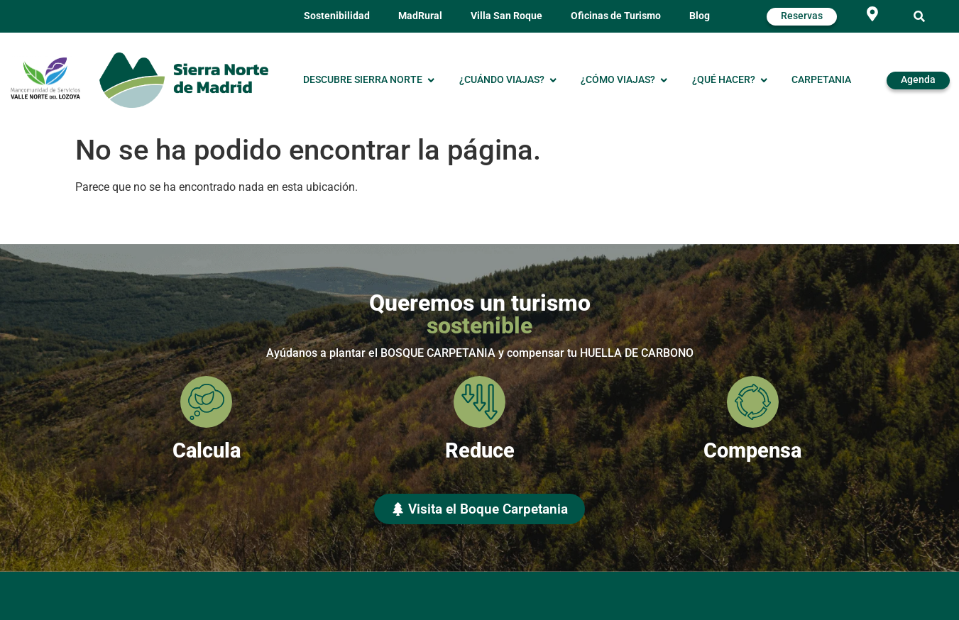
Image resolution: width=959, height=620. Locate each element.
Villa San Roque (506, 16)
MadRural (420, 16)
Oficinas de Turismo (616, 16)
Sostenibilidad (337, 16)
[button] (919, 16)
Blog (699, 16)
